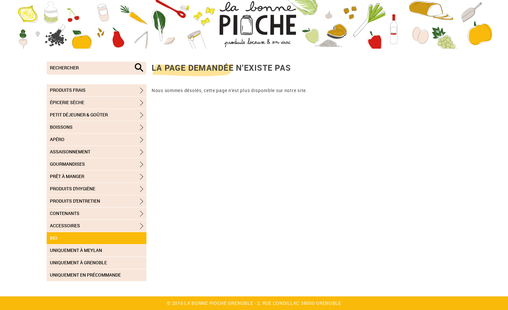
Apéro (57, 139)
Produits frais (68, 90)
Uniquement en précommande (85, 275)
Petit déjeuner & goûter (79, 115)
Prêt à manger (67, 176)
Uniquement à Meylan (76, 250)
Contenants (64, 213)
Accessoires (65, 226)
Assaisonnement (70, 152)
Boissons (61, 127)
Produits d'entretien (75, 201)
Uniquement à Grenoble (78, 263)
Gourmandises (67, 164)
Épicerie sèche (67, 102)
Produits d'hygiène (72, 189)
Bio (53, 238)
